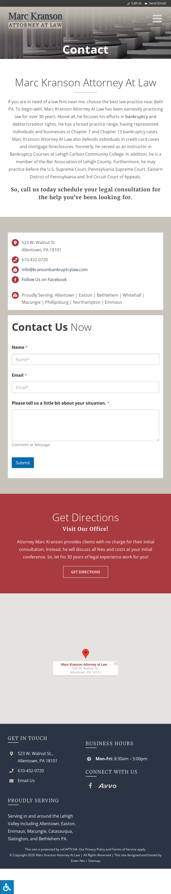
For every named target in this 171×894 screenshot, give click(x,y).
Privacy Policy (95, 849)
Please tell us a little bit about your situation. (61, 403)
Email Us (26, 780)
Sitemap (94, 861)
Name (20, 347)
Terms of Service (124, 849)
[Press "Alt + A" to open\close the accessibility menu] (7, 887)
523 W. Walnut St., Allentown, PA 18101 (37, 757)
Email (19, 375)
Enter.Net (78, 861)
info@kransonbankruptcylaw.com (55, 269)
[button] (85, 654)
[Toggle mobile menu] (158, 18)
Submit (23, 463)
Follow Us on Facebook (44, 279)
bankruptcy (136, 116)
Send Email (157, 3)
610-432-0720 (35, 260)
